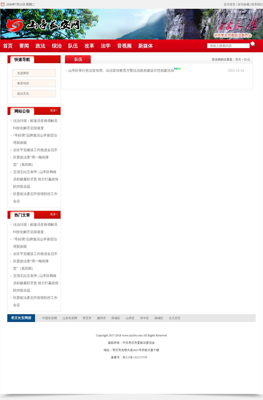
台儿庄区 (175, 318)
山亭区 (130, 318)
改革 (89, 46)
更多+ (54, 110)
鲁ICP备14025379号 (135, 357)
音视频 (124, 46)
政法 (40, 46)
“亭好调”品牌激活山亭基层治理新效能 (35, 139)
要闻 (24, 46)
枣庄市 (87, 318)
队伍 (73, 46)
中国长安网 (49, 318)
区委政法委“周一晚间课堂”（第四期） (31, 161)
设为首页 (230, 4)
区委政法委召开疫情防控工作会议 (35, 197)
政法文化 (23, 93)
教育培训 (23, 83)
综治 (57, 46)
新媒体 (145, 46)
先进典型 (23, 73)
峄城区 (158, 318)
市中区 (144, 318)
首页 (8, 46)
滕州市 (101, 318)
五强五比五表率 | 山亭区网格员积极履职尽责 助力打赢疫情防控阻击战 (35, 179)
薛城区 (115, 318)
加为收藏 (243, 4)
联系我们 (257, 4)
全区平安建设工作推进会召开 (35, 150)
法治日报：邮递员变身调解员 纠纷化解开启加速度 (35, 124)
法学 (105, 46)
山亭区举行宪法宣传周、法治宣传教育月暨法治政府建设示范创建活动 (121, 70)
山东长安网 (70, 318)
